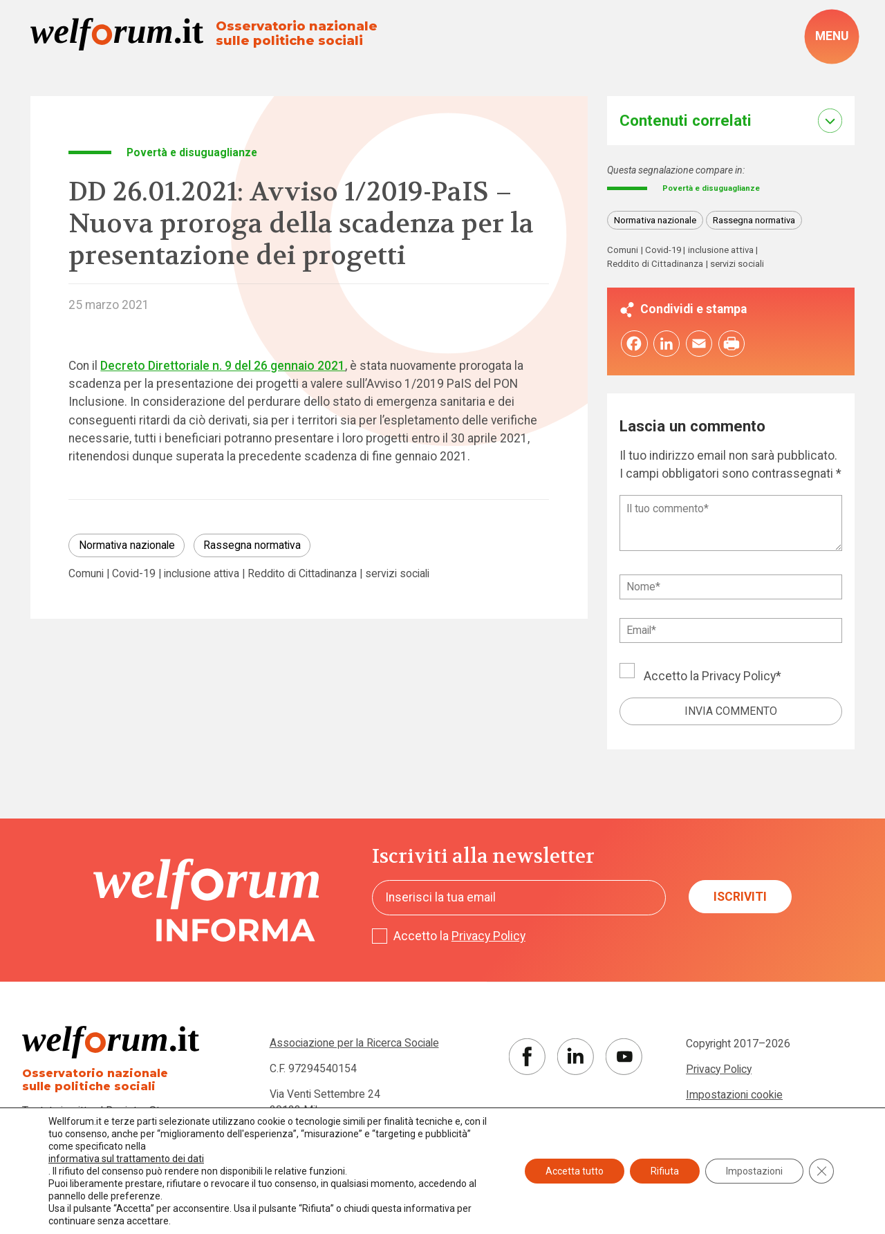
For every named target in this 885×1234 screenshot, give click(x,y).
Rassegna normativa (252, 545)
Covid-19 (134, 573)
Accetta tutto (575, 1171)
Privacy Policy (739, 679)
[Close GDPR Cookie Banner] (821, 1171)
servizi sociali (397, 573)
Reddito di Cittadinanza (302, 573)
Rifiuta (665, 1171)
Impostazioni (754, 1171)
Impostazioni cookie (734, 1097)
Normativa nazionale (127, 545)
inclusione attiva (201, 573)
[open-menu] (832, 36)
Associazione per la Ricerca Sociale (354, 1046)
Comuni (86, 573)
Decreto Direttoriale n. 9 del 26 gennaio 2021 (222, 366)
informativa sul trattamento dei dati (126, 1158)
